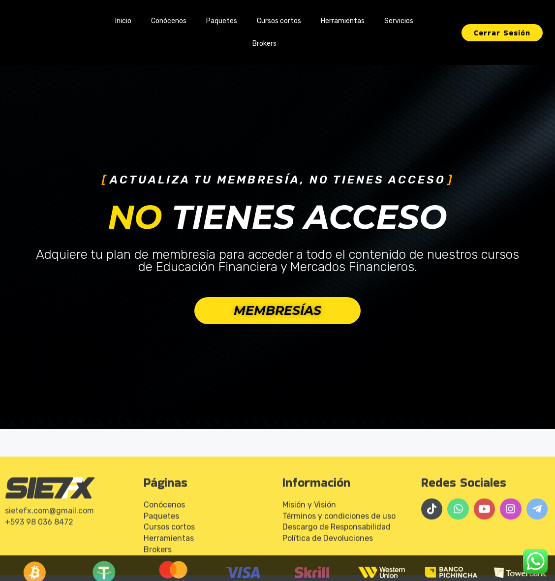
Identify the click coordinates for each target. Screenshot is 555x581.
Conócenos (168, 21)
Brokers (264, 43)
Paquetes (221, 21)
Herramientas (343, 21)
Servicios (398, 21)
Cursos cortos (279, 21)
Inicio (123, 21)
